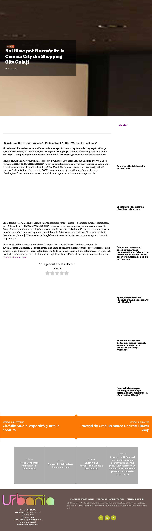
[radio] (47, 273)
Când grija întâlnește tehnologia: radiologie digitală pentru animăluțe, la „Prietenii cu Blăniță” (132, 391)
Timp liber (122, 454)
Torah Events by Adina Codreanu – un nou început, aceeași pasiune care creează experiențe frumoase (131, 345)
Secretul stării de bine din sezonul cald (131, 167)
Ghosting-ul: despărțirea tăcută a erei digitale (130, 208)
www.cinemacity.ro (16, 257)
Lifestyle (9, 46)
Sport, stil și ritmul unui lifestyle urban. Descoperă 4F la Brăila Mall (133, 300)
